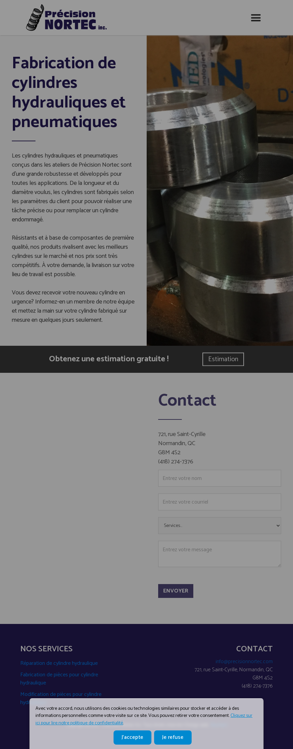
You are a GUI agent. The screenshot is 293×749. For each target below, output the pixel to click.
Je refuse (173, 737)
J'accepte (132, 737)
